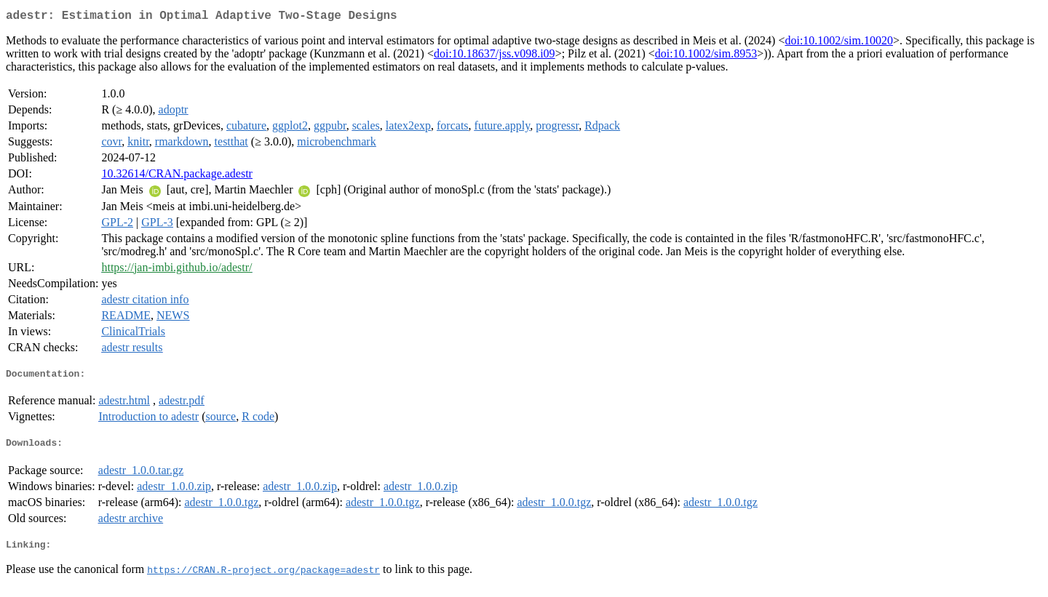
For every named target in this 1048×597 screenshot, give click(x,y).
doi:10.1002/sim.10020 (838, 43)
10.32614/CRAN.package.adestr (177, 176)
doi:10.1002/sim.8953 (706, 56)
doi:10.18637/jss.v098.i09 (494, 56)
